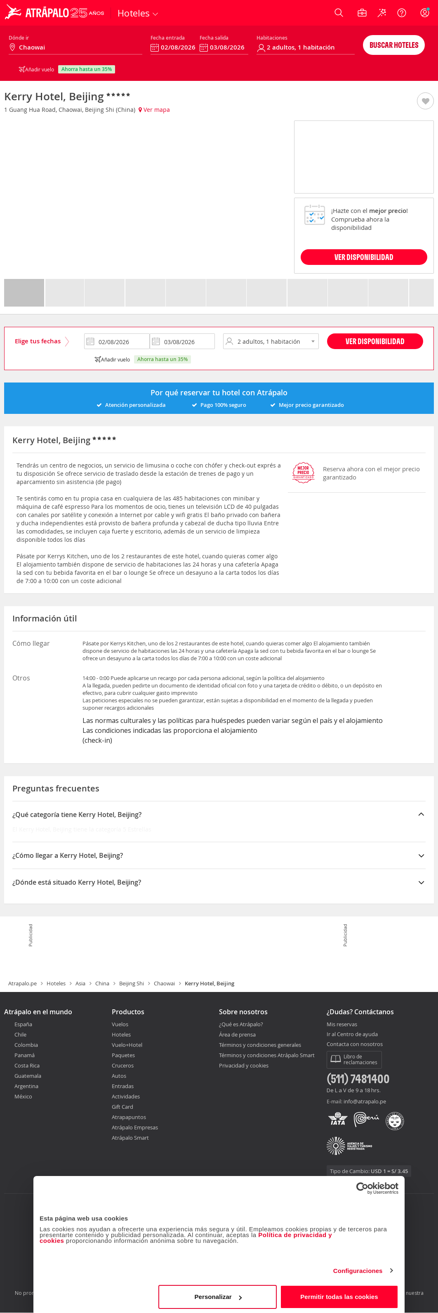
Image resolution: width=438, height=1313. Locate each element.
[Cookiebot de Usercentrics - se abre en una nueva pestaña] (362, 1186)
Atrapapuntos (129, 1117)
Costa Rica (27, 1065)
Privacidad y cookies (243, 1065)
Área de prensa (237, 1034)
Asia (80, 983)
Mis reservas (342, 1024)
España (23, 1024)
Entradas (123, 1086)
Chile (20, 1034)
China (102, 983)
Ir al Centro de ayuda (352, 1034)
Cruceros (123, 1065)
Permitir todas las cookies (339, 1294)
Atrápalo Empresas (135, 1127)
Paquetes (123, 1055)
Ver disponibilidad (375, 341)
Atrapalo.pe (22, 983)
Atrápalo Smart (130, 1137)
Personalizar (217, 1294)
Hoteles (56, 983)
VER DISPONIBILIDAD (363, 257)
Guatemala (27, 1075)
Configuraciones (358, 1268)
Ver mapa (154, 109)
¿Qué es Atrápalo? (241, 1024)
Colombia (26, 1045)
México (23, 1096)
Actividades (126, 1096)
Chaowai (164, 983)
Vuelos (120, 1024)
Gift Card (122, 1106)
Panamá (24, 1055)
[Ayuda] (402, 13)
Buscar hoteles (394, 45)
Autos (119, 1075)
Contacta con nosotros (355, 1044)
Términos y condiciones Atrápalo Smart (267, 1055)
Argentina (26, 1086)
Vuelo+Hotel (127, 1045)
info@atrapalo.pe (365, 1101)
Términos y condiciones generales (260, 1045)
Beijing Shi (131, 983)
